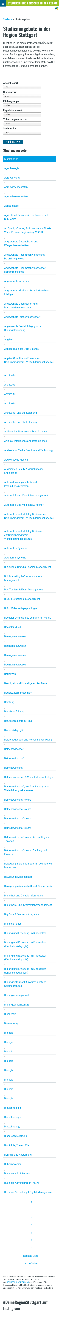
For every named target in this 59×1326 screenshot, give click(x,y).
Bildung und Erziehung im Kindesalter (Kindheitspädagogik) (25, 944)
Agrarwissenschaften (16, 187)
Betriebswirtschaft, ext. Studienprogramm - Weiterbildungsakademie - (27, 788)
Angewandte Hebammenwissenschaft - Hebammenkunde (26, 269)
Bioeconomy (11, 1023)
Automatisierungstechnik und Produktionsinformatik (20, 484)
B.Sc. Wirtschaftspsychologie (20, 608)
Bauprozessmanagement (18, 692)
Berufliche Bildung (14, 711)
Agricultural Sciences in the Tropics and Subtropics (26, 217)
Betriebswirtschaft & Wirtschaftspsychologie (28, 777)
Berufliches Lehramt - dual (18, 720)
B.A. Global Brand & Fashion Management (27, 566)
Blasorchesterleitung (15, 1135)
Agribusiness (11, 205)
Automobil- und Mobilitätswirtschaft (24, 504)
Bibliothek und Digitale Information (23, 895)
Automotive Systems (15, 548)
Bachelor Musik (12, 627)
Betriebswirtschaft (14, 749)
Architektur (10, 375)
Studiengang (11, 158)
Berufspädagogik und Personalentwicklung (28, 739)
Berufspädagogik (13, 730)
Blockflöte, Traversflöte (16, 1145)
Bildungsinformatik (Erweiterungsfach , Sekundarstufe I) (25, 984)
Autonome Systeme (15, 557)
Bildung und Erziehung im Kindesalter (25, 933)
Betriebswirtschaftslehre (17, 799)
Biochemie (10, 1014)
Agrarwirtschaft (12, 177)
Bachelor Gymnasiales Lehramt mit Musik (27, 617)
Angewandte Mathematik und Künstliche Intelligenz (26, 292)
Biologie (8, 1032)
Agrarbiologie (11, 168)
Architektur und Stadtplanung (20, 412)
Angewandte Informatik (17, 281)
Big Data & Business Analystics (21, 914)
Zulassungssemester (15, 119)
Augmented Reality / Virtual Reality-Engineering (24, 471)
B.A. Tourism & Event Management (23, 589)
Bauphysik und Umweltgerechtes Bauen (26, 683)
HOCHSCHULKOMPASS (16, 1282)
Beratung (9, 702)
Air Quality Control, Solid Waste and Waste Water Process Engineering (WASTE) (27, 230)
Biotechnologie (12, 1107)
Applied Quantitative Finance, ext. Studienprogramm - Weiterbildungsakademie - (29, 362)
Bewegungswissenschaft (18, 876)
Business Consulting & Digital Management (28, 1192)
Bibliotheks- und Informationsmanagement (28, 904)
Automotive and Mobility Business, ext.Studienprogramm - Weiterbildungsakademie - (23, 535)
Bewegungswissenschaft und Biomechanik (28, 886)
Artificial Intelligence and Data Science (25, 431)
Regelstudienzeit (12, 110)
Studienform (10, 92)
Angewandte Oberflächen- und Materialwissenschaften (21, 305)
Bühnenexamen (13, 1164)
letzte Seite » (32, 1263)
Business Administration (17, 1173)
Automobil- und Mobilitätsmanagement (26, 495)
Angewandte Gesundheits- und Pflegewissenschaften (21, 243)
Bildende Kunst (12, 923)
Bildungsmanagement (16, 995)
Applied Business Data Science (21, 348)
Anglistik (9, 339)
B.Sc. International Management (22, 598)
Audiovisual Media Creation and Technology (28, 450)
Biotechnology (12, 1126)
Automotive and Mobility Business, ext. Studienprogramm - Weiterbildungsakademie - (29, 518)
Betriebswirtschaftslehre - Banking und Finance (25, 852)
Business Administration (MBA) (21, 1182)
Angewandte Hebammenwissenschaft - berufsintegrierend (26, 256)
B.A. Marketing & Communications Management (23, 578)
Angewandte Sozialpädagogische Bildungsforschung (22, 328)
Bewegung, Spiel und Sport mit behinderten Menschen (28, 865)
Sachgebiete (10, 128)
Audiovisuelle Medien (16, 459)
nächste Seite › (31, 1255)
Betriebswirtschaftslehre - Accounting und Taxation (27, 839)
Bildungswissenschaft (16, 1004)
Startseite (7, 19)
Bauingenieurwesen (15, 636)
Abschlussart (10, 83)
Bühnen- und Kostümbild (18, 1154)
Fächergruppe (11, 101)
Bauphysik (10, 673)
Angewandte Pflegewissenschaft (22, 316)
